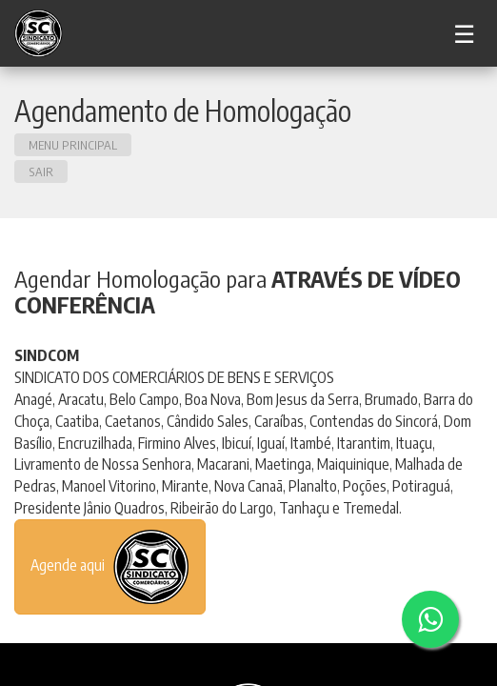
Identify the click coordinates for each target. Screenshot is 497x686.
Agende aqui (109, 567)
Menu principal (73, 144)
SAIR (41, 171)
